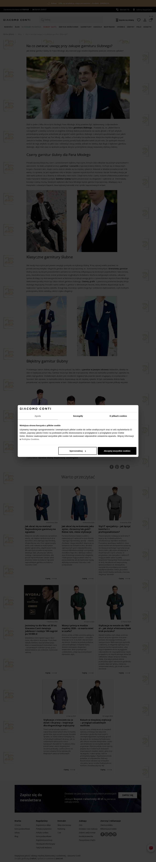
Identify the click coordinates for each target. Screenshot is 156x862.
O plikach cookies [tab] (118, 416)
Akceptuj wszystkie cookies (117, 451)
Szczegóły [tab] (78, 416)
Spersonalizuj (77, 451)
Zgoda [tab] (38, 416)
